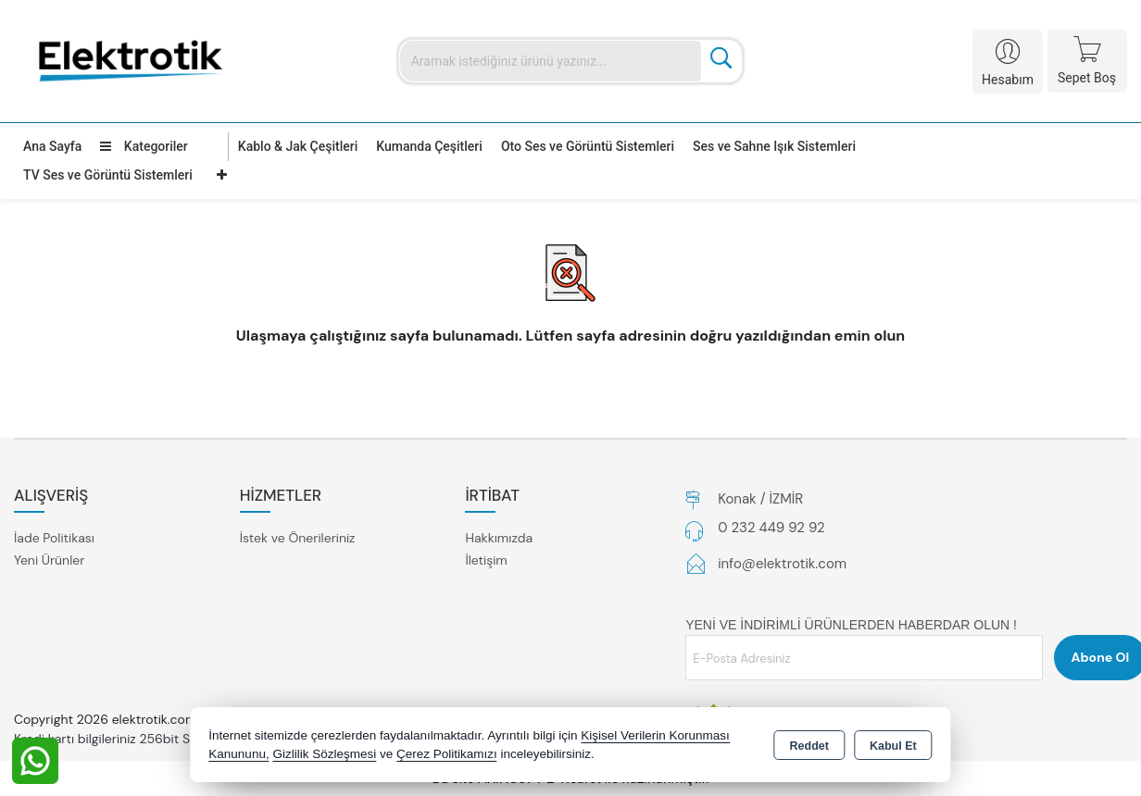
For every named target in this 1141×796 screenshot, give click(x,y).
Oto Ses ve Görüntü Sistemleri (587, 146)
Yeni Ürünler (49, 560)
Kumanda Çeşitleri (429, 146)
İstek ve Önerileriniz (298, 537)
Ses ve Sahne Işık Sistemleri (774, 146)
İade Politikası (54, 537)
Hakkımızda (499, 537)
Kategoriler (143, 146)
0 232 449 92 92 (771, 527)
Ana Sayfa (52, 146)
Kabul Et (893, 746)
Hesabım (1008, 79)
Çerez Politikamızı (446, 754)
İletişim (486, 560)
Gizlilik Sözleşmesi (324, 754)
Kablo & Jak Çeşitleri (297, 146)
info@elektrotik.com (782, 563)
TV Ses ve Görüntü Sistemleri (108, 175)
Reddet (809, 746)
